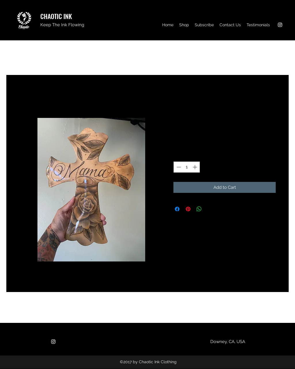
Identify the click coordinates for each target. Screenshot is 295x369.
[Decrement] (178, 167)
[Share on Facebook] (177, 209)
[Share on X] (210, 209)
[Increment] (195, 167)
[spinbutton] (187, 167)
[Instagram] (280, 25)
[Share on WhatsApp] (199, 209)
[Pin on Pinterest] (188, 209)
